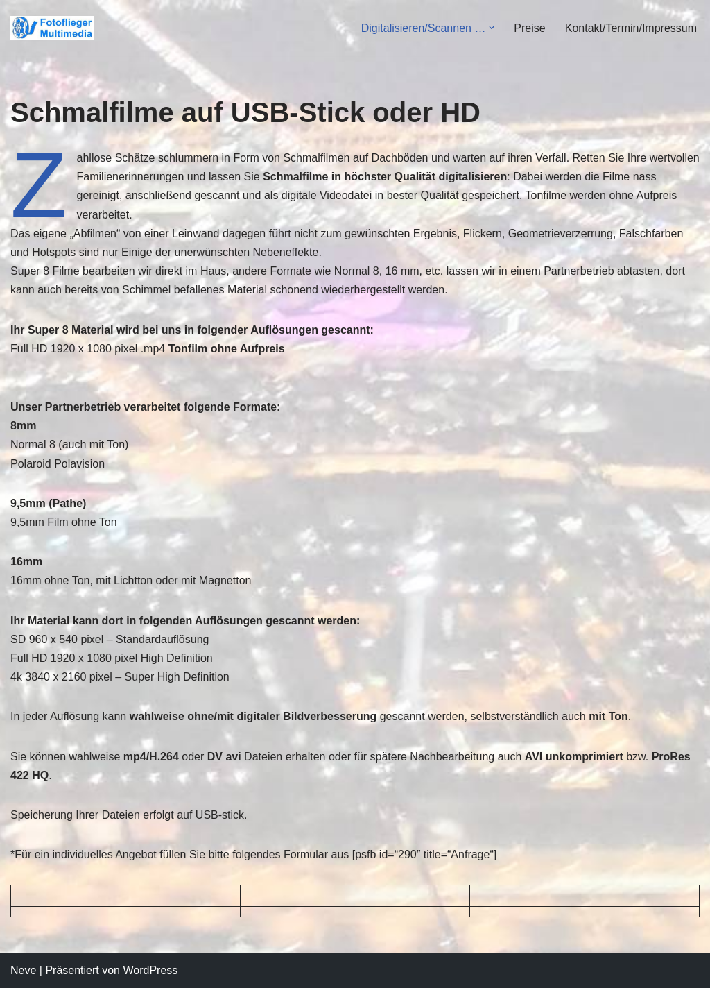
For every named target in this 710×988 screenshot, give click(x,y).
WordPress (150, 970)
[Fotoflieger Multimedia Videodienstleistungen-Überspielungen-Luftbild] (55, 28)
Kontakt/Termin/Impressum (631, 28)
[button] (491, 28)
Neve (23, 970)
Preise (529, 28)
